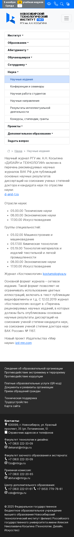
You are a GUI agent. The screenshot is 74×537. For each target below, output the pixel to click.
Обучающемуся (19, 57)
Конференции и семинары (27, 86)
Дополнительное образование (29, 133)
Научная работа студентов (28, 93)
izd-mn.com (23, 343)
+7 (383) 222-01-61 (18, 488)
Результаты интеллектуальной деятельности (30, 109)
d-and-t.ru (11, 194)
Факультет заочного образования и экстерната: (35, 455)
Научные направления (24, 100)
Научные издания (21, 79)
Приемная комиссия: (17, 470)
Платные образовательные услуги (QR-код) (33, 383)
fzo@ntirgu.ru (15, 463)
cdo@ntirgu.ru (15, 492)
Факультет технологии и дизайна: (26, 439)
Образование (17, 42)
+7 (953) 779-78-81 (48, 488)
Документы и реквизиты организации (28, 387)
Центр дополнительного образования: (29, 485)
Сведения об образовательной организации (33, 368)
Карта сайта (12, 406)
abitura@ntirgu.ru (17, 478)
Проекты (14, 126)
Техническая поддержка (20, 398)
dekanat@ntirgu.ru (18, 447)
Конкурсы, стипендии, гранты (29, 118)
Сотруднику (16, 64)
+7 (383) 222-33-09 (18, 443)
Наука (12, 72)
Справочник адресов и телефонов (28, 432)
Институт (14, 35)
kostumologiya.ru (54, 274)
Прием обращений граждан (22, 391)
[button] (68, 4)
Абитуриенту (17, 50)
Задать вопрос (18, 140)
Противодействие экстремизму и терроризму (34, 372)
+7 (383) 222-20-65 (18, 474)
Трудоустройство (16, 402)
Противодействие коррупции (23, 376)
